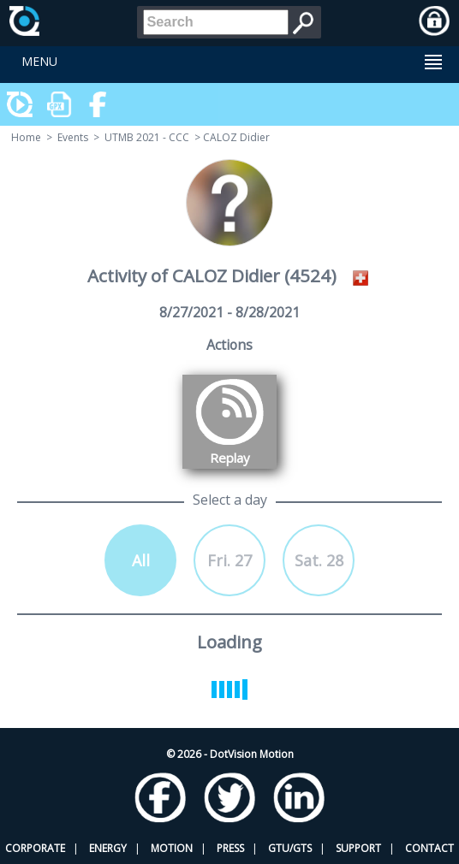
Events (72, 137)
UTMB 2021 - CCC (146, 137)
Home (26, 137)
